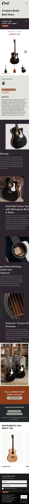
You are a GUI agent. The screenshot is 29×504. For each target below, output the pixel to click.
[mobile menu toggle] (26, 3)
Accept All (23, 497)
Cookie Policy (9, 501)
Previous (2, 364)
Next (25, 51)
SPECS (9, 23)
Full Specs (6, 92)
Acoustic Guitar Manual (14, 411)
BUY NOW (5, 26)
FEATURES (4, 23)
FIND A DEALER (14, 398)
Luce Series (19, 31)
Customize (23, 501)
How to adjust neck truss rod (14, 414)
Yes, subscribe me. (10, 488)
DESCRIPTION (5, 97)
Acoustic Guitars (11, 31)
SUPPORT (14, 23)
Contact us (4, 417)
